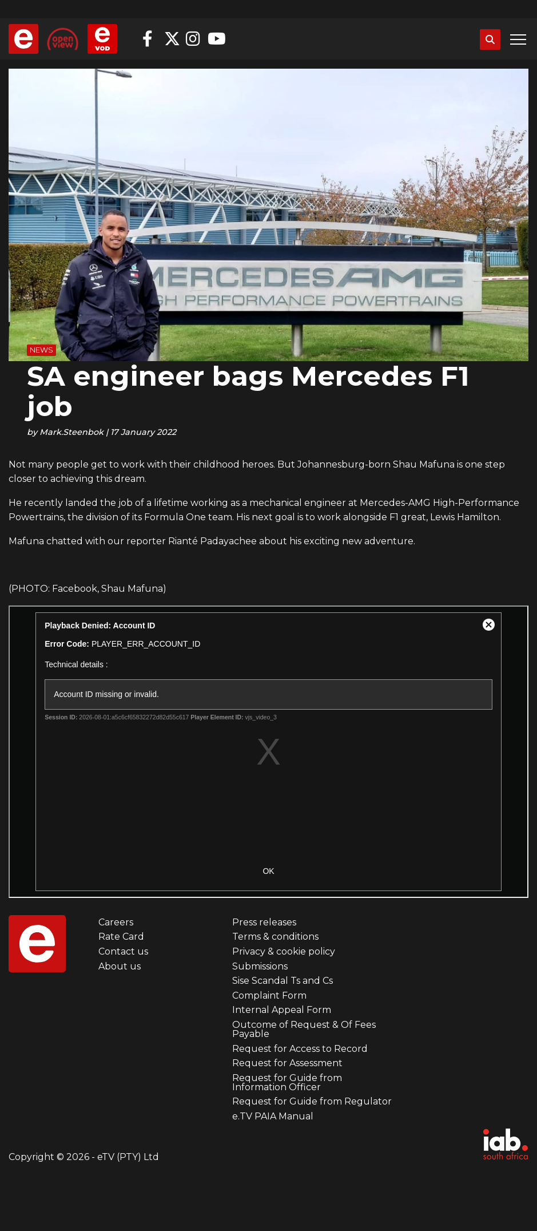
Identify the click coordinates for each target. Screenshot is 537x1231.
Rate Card (121, 936)
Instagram (194, 39)
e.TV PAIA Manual (272, 1116)
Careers (115, 922)
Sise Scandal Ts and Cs (282, 980)
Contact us (123, 951)
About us (119, 966)
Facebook (150, 39)
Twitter (172, 39)
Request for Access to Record (300, 1048)
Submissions (260, 966)
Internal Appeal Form (281, 1009)
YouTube (216, 39)
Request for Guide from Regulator (312, 1101)
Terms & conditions (275, 936)
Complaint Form (269, 995)
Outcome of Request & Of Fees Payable (304, 1029)
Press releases (264, 922)
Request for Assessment (287, 1063)
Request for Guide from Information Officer (287, 1082)
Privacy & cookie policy (283, 951)
